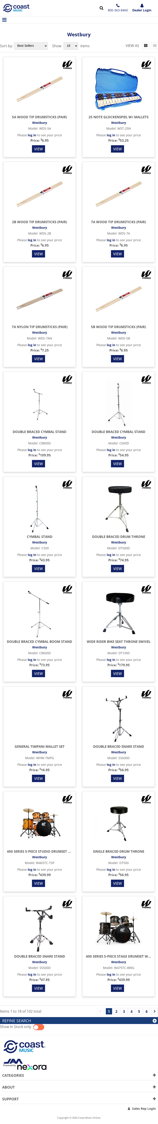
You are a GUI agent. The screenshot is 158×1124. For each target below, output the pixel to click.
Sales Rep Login (144, 1108)
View (38, 149)
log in (32, 135)
